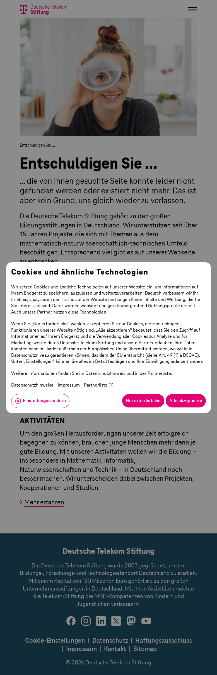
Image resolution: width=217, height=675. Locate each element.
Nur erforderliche (143, 401)
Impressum (69, 385)
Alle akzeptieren (185, 401)
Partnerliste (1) (99, 385)
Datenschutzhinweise (32, 385)
